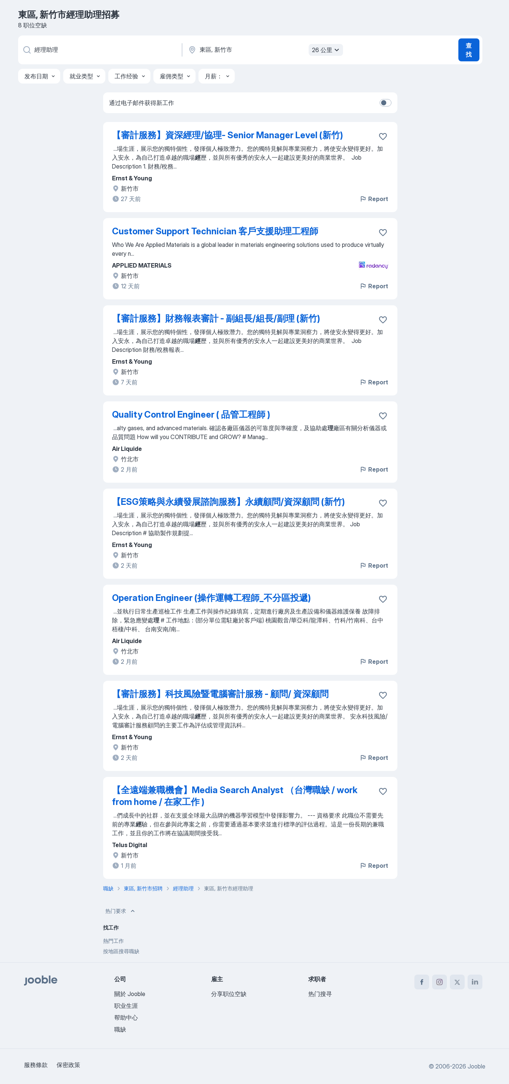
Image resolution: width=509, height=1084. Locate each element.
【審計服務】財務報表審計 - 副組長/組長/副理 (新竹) (216, 318)
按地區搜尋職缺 (121, 951)
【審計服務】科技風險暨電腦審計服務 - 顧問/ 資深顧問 (220, 694)
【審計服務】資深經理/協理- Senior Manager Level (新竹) (227, 135)
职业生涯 (126, 1005)
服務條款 (36, 1064)
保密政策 (68, 1064)
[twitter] (457, 982)
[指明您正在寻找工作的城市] (264, 50)
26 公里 (326, 49)
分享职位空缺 (229, 994)
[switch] (385, 102)
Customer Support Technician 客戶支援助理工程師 (215, 231)
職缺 (120, 1029)
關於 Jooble (129, 994)
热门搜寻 (320, 994)
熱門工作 (113, 941)
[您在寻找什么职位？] (99, 50)
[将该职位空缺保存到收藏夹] (383, 136)
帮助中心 (126, 1017)
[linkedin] (475, 982)
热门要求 (120, 911)
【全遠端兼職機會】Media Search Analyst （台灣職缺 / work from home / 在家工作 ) (234, 796)
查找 (469, 50)
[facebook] (421, 982)
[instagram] (439, 982)
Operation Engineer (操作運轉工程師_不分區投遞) (211, 597)
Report (373, 199)
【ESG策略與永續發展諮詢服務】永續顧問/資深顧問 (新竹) (228, 501)
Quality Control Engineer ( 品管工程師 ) (191, 414)
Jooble (476, 1066)
